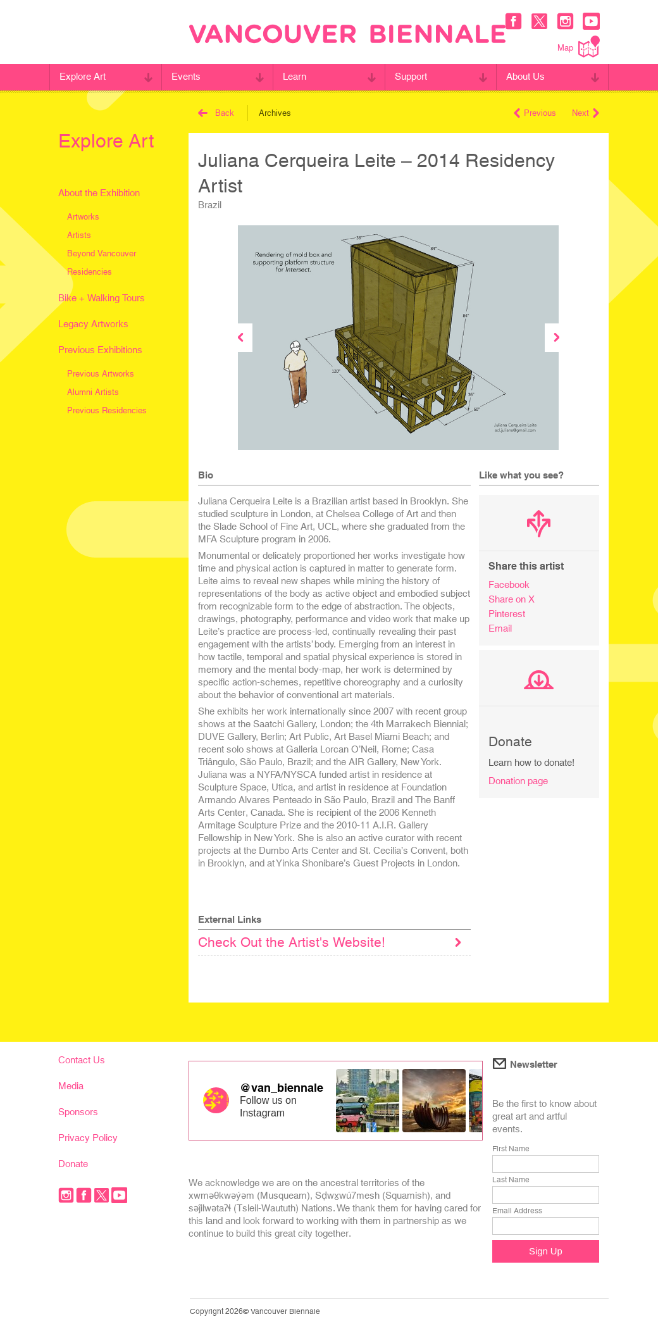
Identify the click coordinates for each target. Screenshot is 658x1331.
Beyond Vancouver (101, 253)
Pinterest (506, 613)
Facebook (509, 584)
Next (585, 113)
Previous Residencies (107, 410)
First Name (511, 1148)
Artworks (83, 217)
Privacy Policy (88, 1137)
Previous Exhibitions (100, 349)
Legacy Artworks (93, 323)
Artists (79, 235)
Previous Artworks (100, 373)
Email (500, 628)
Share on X (511, 599)
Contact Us (81, 1059)
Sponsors (78, 1111)
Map (578, 46)
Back (216, 113)
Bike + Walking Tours (101, 297)
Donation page (518, 780)
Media (71, 1085)
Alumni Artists (93, 392)
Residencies (89, 272)
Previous (535, 113)
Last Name (511, 1179)
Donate (73, 1163)
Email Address (517, 1210)
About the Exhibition (99, 192)
